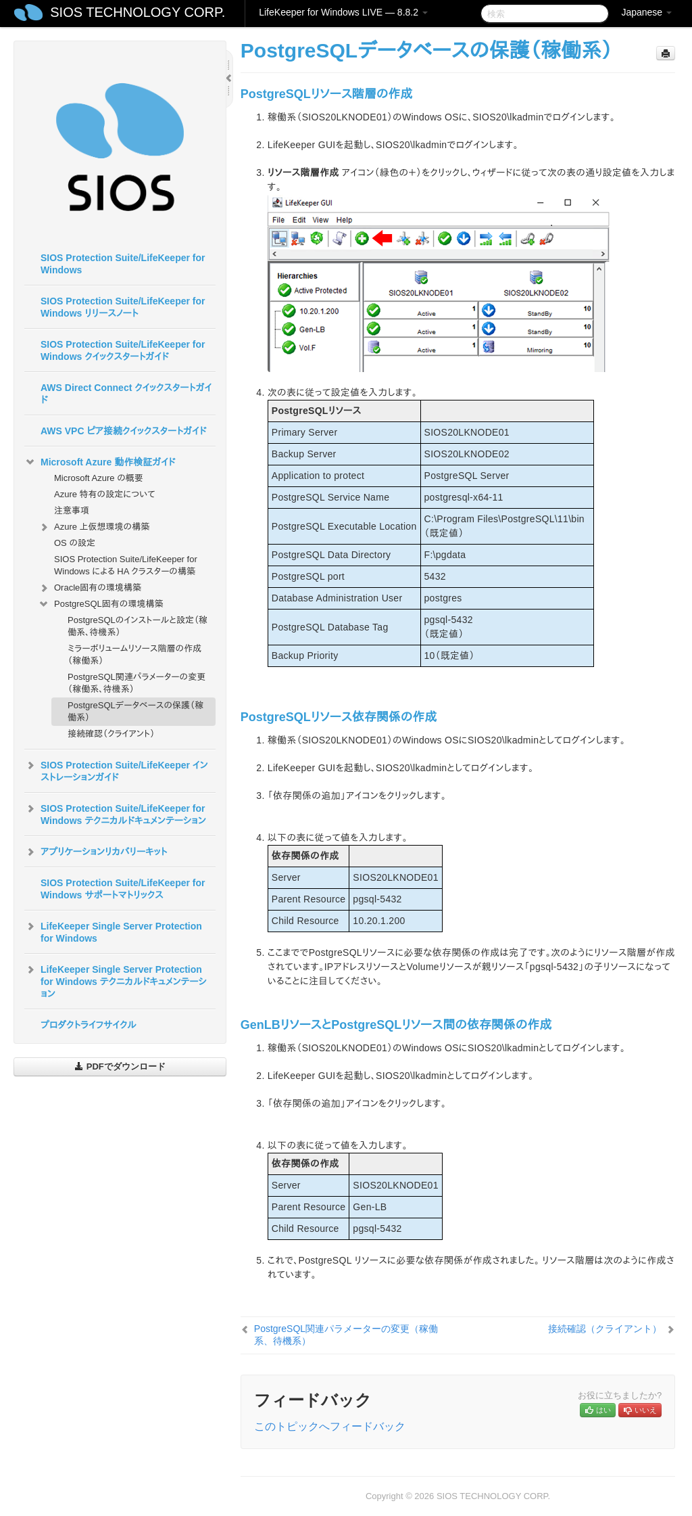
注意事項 (71, 510)
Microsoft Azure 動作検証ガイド (99, 462)
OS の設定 (74, 543)
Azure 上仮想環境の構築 (93, 527)
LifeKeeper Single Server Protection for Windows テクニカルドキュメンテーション (115, 980)
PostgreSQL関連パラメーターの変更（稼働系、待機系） (136, 683)
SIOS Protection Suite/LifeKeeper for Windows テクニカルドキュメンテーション (115, 813)
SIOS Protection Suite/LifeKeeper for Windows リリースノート (123, 307)
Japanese (646, 12)
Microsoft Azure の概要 (98, 478)
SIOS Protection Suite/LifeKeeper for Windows (123, 263)
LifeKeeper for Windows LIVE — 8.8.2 (343, 12)
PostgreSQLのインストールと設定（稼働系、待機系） (137, 626)
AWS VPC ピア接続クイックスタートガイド (123, 431)
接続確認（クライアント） (111, 734)
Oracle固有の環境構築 (89, 588)
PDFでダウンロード (120, 1066)
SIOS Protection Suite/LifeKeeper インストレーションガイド (116, 770)
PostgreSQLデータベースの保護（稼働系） (135, 711)
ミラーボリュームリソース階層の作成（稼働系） (134, 654)
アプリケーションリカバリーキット (95, 852)
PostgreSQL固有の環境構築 (100, 604)
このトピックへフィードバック (329, 1426)
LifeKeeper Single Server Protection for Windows (113, 931)
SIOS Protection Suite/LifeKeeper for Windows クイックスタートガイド (123, 350)
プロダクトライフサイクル (89, 1024)
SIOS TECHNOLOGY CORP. (137, 12)
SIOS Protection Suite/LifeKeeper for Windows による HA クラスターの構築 (125, 565)
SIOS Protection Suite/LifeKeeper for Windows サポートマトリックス (123, 888)
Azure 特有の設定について (104, 494)
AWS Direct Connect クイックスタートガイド (126, 393)
